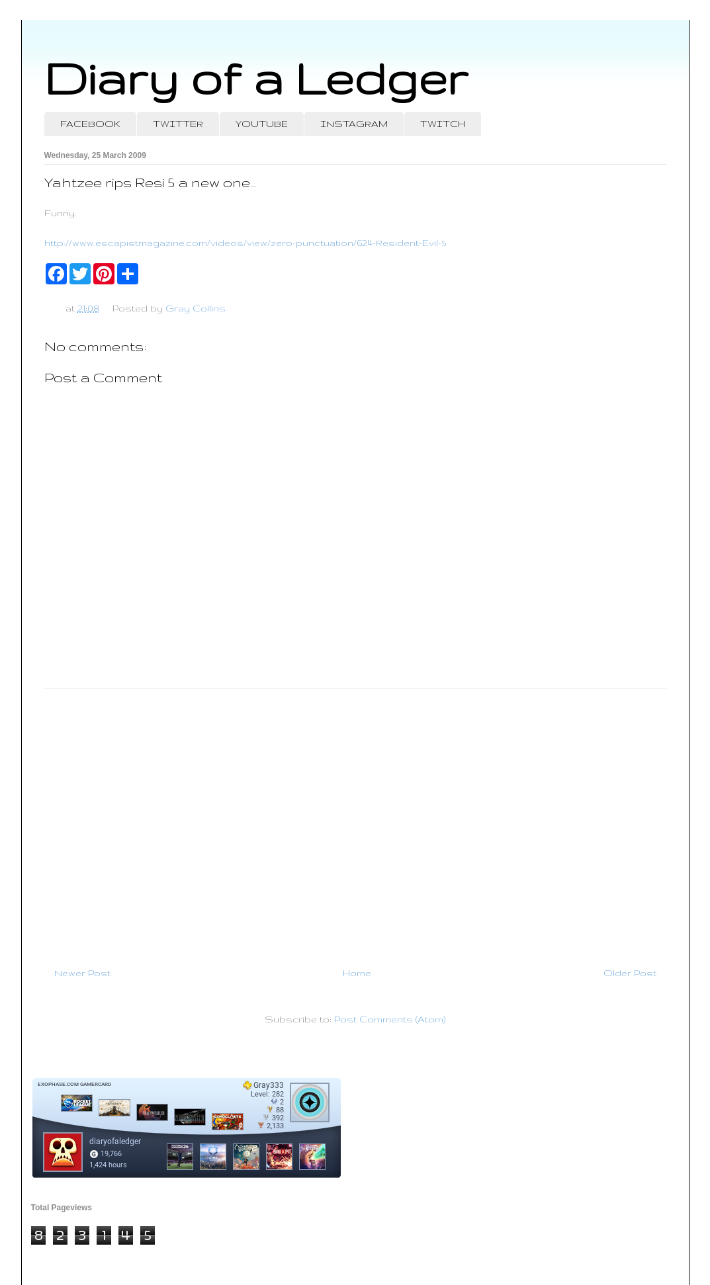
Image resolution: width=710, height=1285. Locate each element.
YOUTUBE (262, 123)
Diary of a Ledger (256, 77)
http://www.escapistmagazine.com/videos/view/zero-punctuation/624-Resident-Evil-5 (245, 242)
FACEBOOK (90, 123)
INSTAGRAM (354, 123)
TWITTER (178, 123)
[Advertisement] (355, 822)
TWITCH (442, 123)
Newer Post (82, 973)
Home (357, 973)
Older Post (629, 973)
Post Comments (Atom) (389, 1019)
